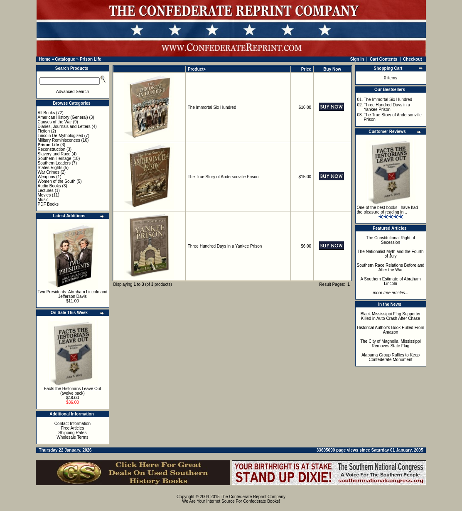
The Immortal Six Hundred (212, 107)
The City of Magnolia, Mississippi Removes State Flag (390, 343)
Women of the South (57, 181)
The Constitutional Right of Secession (390, 240)
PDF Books (48, 204)
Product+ (197, 69)
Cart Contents (383, 59)
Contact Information (72, 423)
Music (43, 199)
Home (45, 59)
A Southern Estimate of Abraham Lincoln (390, 281)
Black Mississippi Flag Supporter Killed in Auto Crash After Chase (391, 316)
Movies (44, 195)
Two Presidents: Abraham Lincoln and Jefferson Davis (73, 294)
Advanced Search (72, 91)
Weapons (46, 176)
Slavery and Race (54, 154)
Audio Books (49, 186)
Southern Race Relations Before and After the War (391, 267)
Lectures (46, 190)
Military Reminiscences (59, 140)
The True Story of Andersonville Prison (223, 176)
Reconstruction (52, 149)
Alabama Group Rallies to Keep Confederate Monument (390, 357)
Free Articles (72, 428)
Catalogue (65, 59)
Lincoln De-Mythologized (61, 135)
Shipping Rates (73, 432)
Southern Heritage (54, 158)
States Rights (50, 167)
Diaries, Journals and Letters (64, 126)
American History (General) (63, 117)
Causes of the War (55, 122)
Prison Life (90, 59)
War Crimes (48, 172)
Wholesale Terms (72, 437)
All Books (46, 113)
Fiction (44, 131)
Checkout (412, 59)
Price (306, 69)
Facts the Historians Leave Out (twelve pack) (72, 391)
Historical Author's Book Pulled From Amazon (390, 329)
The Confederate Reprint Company (253, 496)
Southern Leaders (54, 163)
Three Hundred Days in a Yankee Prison (225, 246)
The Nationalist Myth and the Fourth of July (391, 253)
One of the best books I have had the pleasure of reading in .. (387, 209)
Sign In (357, 59)
